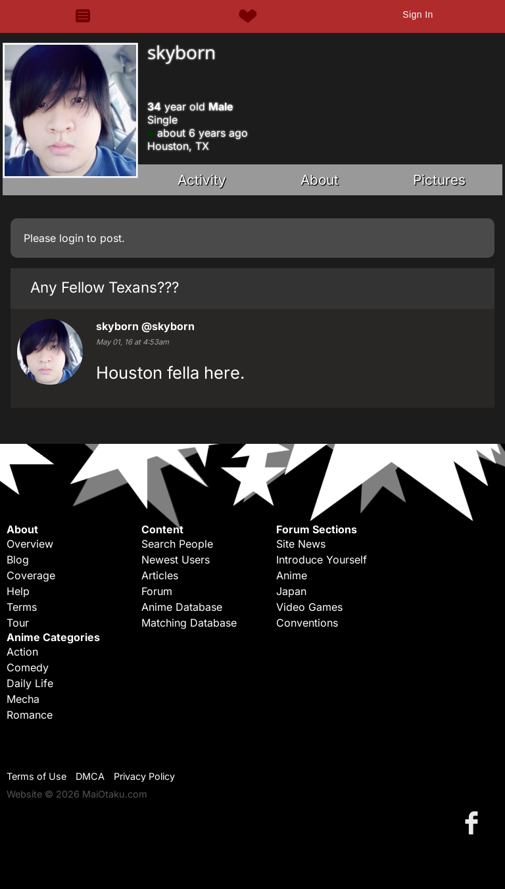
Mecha (23, 699)
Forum (156, 591)
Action (22, 651)
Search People (177, 543)
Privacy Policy (144, 776)
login (71, 238)
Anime (291, 575)
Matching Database (189, 622)
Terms (22, 606)
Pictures (439, 180)
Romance (30, 714)
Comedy (28, 667)
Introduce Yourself (321, 559)
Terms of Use (36, 776)
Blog (18, 559)
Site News (300, 543)
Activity (202, 180)
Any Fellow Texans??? (104, 287)
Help (18, 591)
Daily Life (30, 683)
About (320, 180)
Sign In (417, 14)
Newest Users (175, 559)
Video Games (309, 606)
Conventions (307, 622)
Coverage (31, 575)
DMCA (90, 776)
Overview (30, 543)
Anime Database (181, 606)
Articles (159, 575)
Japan (291, 591)
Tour (18, 622)
